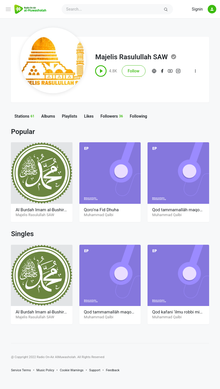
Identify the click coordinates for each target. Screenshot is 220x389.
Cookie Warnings (72, 370)
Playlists (69, 116)
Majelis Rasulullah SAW (131, 57)
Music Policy (45, 370)
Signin (197, 9)
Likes (88, 116)
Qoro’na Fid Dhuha (101, 209)
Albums (48, 116)
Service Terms (21, 370)
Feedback (112, 370)
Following (138, 116)
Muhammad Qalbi (98, 215)
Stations (24, 116)
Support (94, 370)
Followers (112, 116)
